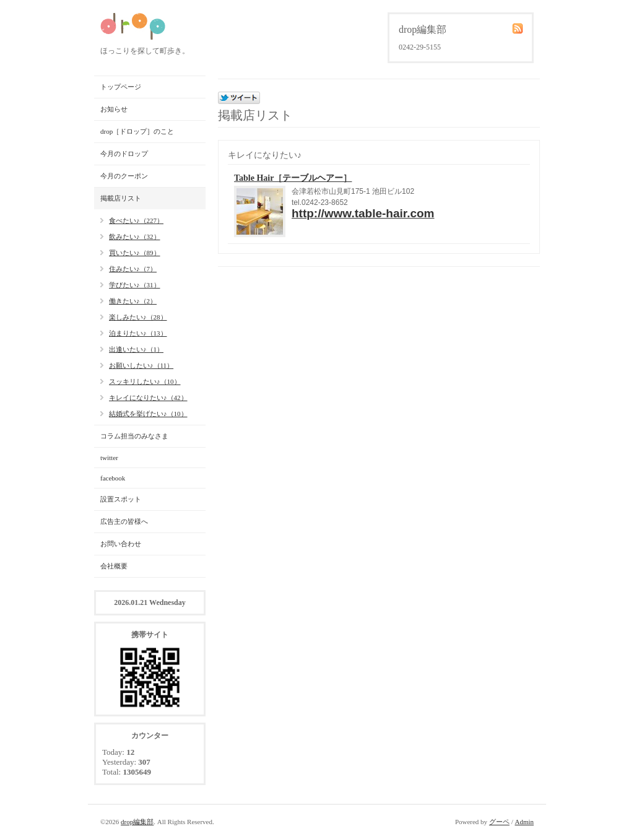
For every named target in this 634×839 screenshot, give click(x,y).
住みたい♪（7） (133, 268)
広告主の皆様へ (124, 521)
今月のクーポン (124, 176)
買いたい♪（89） (134, 252)
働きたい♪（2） (133, 301)
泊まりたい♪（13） (138, 333)
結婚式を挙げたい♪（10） (148, 413)
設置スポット (120, 499)
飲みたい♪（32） (134, 236)
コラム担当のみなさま (134, 436)
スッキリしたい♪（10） (145, 381)
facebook (112, 478)
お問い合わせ (120, 543)
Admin (524, 821)
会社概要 (114, 566)
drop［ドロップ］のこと (137, 131)
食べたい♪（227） (136, 220)
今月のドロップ (124, 153)
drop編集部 (137, 821)
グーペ (499, 821)
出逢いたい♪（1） (136, 349)
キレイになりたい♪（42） (148, 397)
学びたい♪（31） (134, 285)
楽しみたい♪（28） (138, 317)
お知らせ (114, 109)
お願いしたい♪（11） (141, 365)
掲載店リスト (120, 198)
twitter (109, 457)
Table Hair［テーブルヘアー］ (293, 178)
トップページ (120, 86)
